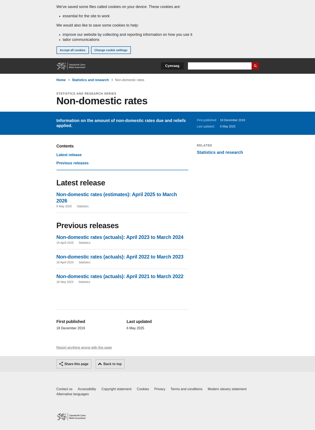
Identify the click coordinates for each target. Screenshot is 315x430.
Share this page (76, 364)
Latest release (69, 155)
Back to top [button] (112, 364)
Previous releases (72, 163)
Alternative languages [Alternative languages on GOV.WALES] (72, 394)
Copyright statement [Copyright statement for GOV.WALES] (116, 389)
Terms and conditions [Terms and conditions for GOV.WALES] (186, 389)
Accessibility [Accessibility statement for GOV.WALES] (87, 389)
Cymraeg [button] (172, 66)
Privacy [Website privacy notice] (159, 389)
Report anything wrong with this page (84, 347)
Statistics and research (90, 80)
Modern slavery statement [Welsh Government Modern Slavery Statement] (227, 389)
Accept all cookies (73, 50)
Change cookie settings (110, 50)
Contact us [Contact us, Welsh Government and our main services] (64, 389)
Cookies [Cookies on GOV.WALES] (143, 389)
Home (61, 80)
